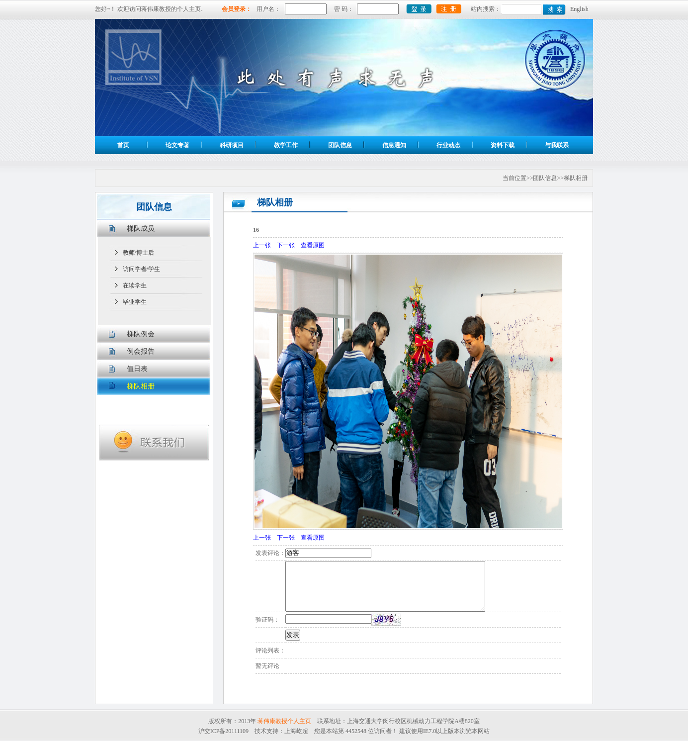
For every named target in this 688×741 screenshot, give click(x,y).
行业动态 (448, 145)
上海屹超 (296, 731)
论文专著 (177, 145)
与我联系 (557, 145)
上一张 (262, 245)
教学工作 (286, 145)
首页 (123, 145)
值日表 (137, 368)
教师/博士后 (138, 252)
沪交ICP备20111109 (223, 731)
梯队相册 (141, 386)
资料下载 (503, 145)
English (579, 8)
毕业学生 (135, 301)
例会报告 (141, 351)
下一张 (286, 245)
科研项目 (232, 145)
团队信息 (340, 145)
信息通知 (394, 145)
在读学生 (135, 285)
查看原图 (313, 245)
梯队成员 (141, 228)
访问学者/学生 (141, 269)
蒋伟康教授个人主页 (284, 721)
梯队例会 (141, 334)
